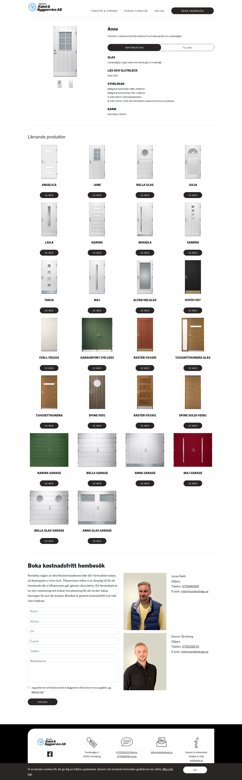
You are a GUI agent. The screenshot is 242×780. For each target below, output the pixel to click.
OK (195, 769)
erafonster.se (196, 760)
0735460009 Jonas (127, 756)
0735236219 (190, 646)
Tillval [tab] (188, 47)
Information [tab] (134, 47)
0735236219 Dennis (127, 752)
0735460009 (190, 586)
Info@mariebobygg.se (161, 752)
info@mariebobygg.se (194, 591)
